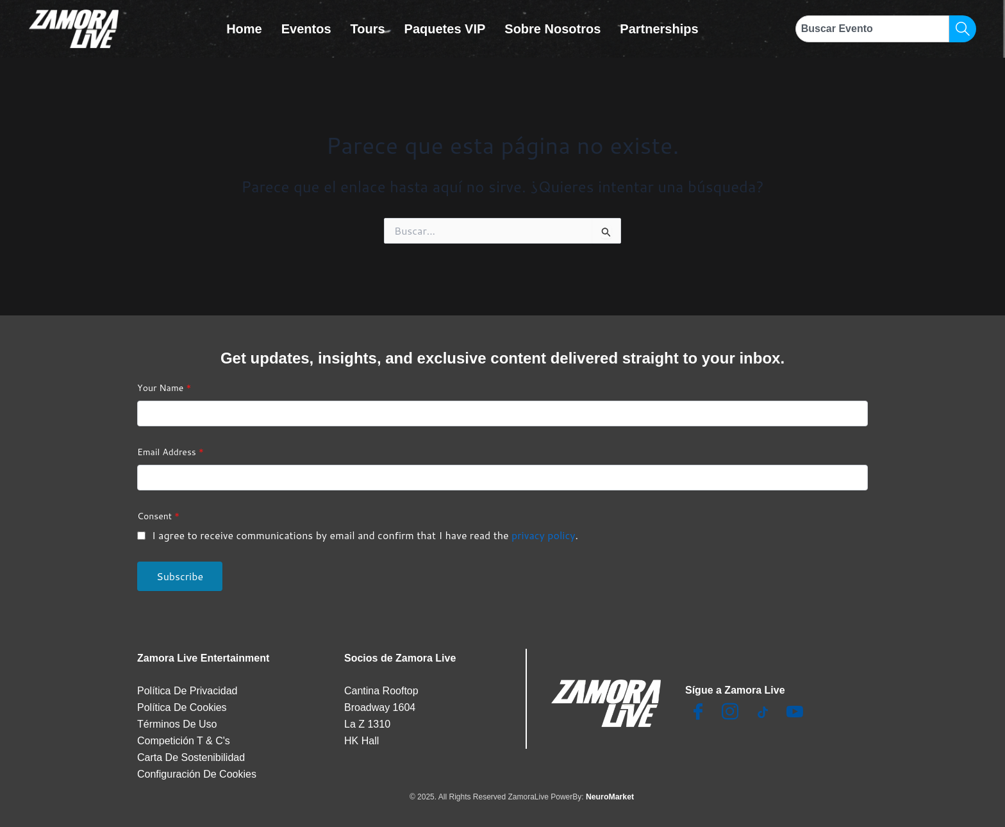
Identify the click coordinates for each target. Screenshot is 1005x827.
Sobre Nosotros (552, 29)
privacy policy (543, 535)
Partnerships (659, 29)
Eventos (306, 29)
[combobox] (872, 28)
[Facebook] (698, 713)
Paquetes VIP (445, 29)
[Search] (962, 28)
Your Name (164, 387)
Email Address (170, 452)
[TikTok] (763, 713)
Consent (158, 516)
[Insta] (730, 713)
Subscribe (179, 576)
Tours (368, 29)
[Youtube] (795, 713)
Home (244, 29)
